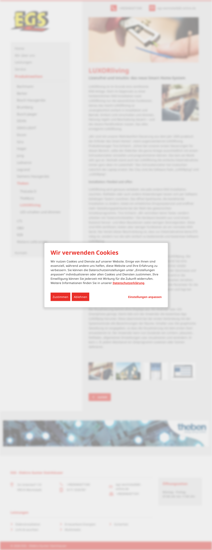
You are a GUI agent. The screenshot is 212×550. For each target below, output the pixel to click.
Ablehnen (80, 297)
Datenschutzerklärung (128, 283)
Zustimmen (60, 297)
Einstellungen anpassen (145, 297)
